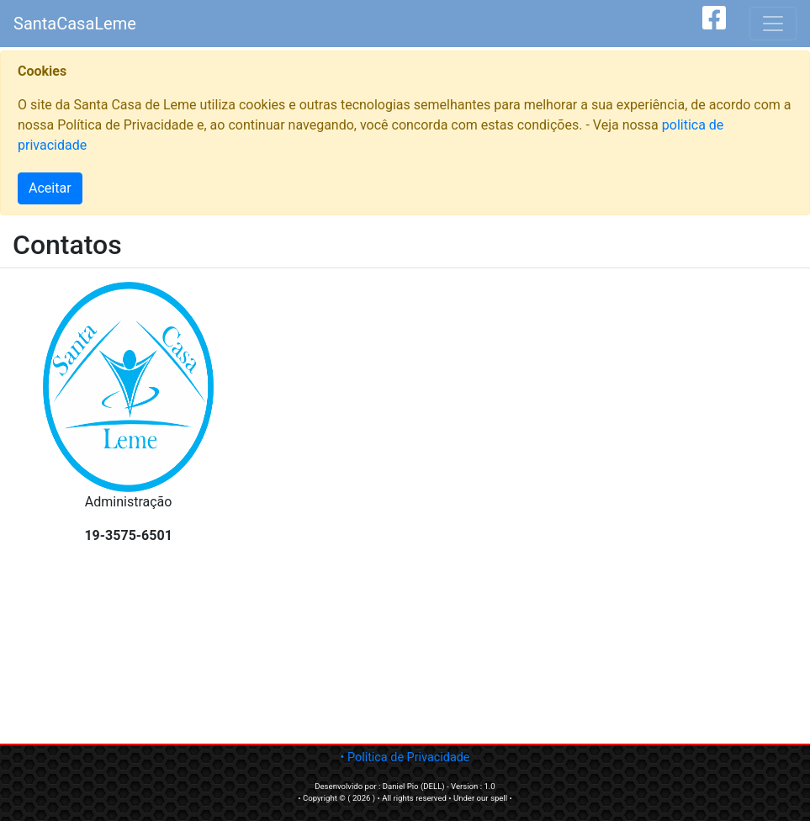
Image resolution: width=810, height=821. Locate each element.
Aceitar (50, 188)
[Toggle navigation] (773, 23)
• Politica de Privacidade (405, 757)
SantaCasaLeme (74, 23)
